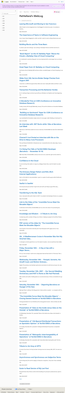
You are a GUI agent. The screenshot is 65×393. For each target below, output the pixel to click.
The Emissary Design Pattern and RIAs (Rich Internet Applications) (36, 173)
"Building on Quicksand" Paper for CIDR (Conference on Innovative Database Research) (41, 113)
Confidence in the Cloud (28, 160)
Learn (21, 11)
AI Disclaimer (3, 392)
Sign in (62, 1)
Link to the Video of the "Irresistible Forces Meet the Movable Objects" (39, 203)
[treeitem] (9, 16)
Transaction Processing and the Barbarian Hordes (38, 90)
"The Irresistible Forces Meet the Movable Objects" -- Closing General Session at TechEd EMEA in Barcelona (40, 297)
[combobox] (9, 14)
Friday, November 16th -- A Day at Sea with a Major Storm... (36, 249)
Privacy (27, 392)
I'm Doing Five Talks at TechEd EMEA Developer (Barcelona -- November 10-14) (37, 150)
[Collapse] (15, 11)
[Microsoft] (2, 2)
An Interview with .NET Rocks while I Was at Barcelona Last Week (40, 125)
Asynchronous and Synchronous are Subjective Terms (40, 357)
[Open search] (59, 2)
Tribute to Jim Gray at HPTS (30, 346)
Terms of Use (45, 392)
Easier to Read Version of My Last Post (34, 368)
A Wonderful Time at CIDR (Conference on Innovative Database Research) (40, 102)
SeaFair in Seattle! (26, 183)
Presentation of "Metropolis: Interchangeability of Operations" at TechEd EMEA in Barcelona (38, 335)
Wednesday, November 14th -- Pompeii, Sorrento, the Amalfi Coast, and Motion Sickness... (40, 260)
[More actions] (62, 12)
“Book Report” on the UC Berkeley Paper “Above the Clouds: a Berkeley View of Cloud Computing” (39, 54)
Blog (17, 392)
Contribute (22, 392)
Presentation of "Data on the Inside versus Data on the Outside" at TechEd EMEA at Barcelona (40, 309)
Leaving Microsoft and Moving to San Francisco (37, 24)
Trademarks (52, 392)
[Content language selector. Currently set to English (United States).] (7, 389)
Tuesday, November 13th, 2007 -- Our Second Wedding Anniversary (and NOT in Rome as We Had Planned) (40, 272)
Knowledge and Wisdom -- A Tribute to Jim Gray (38, 213)
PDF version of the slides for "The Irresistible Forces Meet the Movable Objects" (39, 224)
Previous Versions (11, 392)
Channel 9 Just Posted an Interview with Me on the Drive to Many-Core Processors (39, 138)
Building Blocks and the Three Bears (33, 44)
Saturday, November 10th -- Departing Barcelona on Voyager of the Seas (39, 285)
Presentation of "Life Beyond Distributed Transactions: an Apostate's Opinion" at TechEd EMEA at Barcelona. (40, 322)
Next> (20, 379)
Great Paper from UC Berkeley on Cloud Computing (39, 67)
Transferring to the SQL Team (30, 193)
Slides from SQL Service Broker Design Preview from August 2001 (39, 79)
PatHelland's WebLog (35, 11)
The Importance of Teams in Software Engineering (38, 35)
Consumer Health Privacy (36, 392)
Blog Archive (26, 11)
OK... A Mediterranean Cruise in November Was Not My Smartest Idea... (40, 237)
